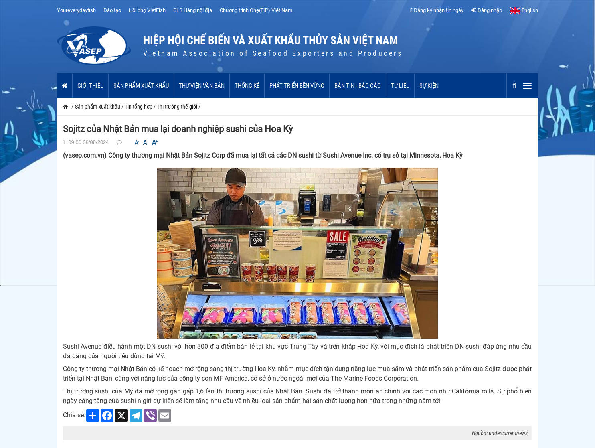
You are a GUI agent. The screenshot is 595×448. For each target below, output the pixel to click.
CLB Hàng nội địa (192, 10)
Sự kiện (429, 85)
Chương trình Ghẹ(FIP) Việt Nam (256, 10)
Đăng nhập (486, 10)
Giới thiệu (90, 85)
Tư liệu (400, 85)
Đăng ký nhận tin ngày (436, 10)
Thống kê (247, 85)
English (524, 10)
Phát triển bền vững (296, 85)
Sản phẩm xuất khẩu (141, 85)
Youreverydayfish (76, 10)
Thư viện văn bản (202, 85)
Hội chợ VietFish (147, 10)
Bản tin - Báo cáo (357, 85)
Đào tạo (112, 10)
